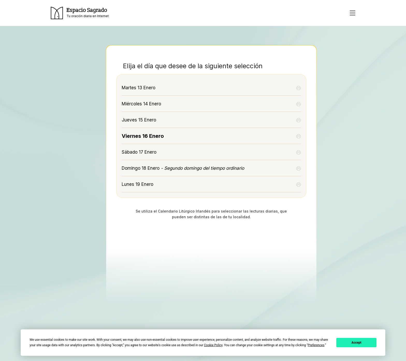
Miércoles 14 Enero (141, 103)
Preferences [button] (316, 345)
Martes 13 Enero (138, 87)
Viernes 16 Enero (143, 136)
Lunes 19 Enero (137, 184)
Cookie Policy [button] (213, 345)
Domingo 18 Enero (183, 168)
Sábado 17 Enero (139, 152)
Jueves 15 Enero (139, 119)
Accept (356, 342)
